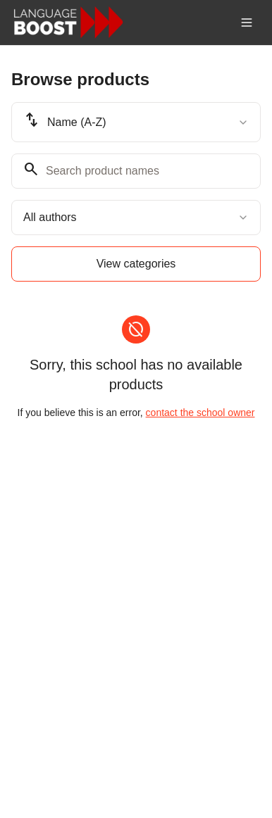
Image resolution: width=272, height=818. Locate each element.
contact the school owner (200, 412)
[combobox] (136, 122)
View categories (136, 264)
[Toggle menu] (247, 22)
